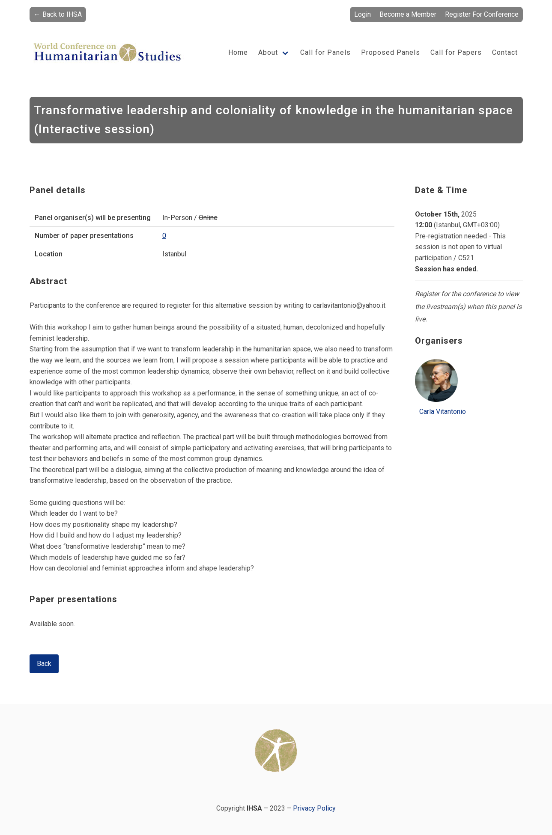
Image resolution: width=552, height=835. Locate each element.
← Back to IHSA (58, 14)
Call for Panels (325, 52)
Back (44, 664)
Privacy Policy (314, 808)
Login (362, 14)
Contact (505, 52)
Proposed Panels (390, 52)
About (268, 52)
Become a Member (407, 14)
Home (238, 52)
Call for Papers (456, 52)
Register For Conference (482, 14)
